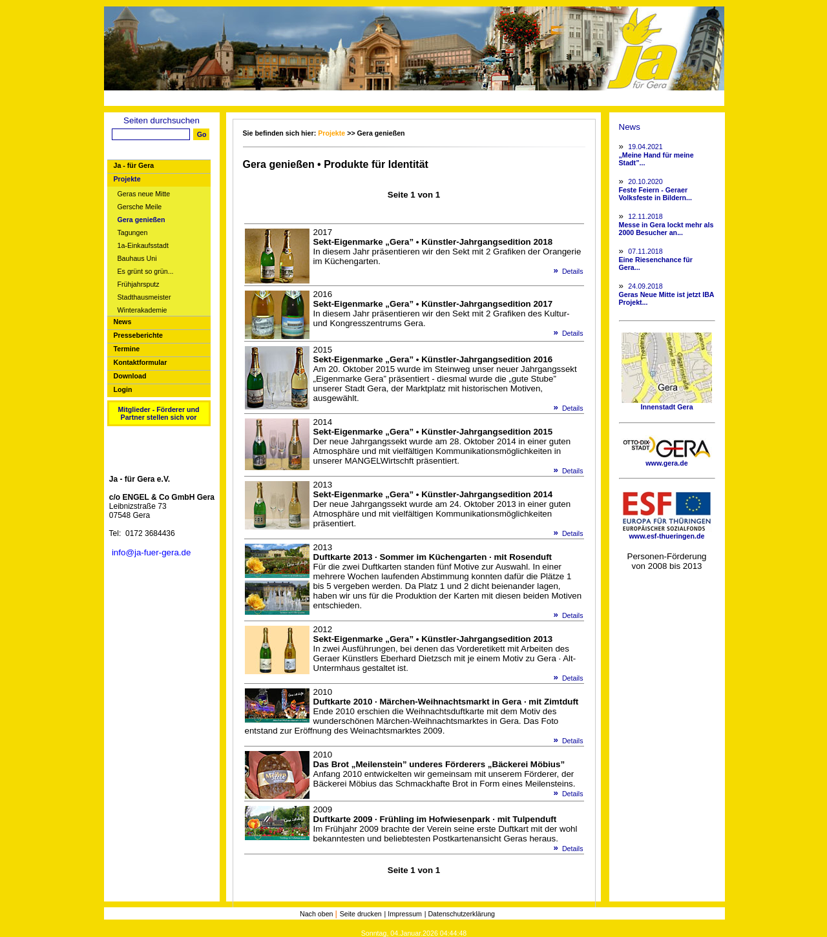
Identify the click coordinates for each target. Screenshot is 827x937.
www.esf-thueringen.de (667, 533)
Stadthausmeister (144, 297)
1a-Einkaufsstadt (143, 245)
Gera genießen (141, 219)
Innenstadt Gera (667, 403)
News (123, 321)
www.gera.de (667, 460)
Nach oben (317, 914)
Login (123, 389)
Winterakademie (142, 310)
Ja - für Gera (134, 165)
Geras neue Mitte (144, 194)
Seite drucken (361, 914)
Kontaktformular (140, 362)
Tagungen (133, 232)
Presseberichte (138, 335)
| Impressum (403, 914)
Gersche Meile (140, 207)
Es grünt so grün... (146, 271)
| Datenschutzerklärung (459, 914)
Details (563, 271)
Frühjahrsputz (139, 284)
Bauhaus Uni (137, 258)
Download (130, 376)
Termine (127, 349)
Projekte (127, 179)
